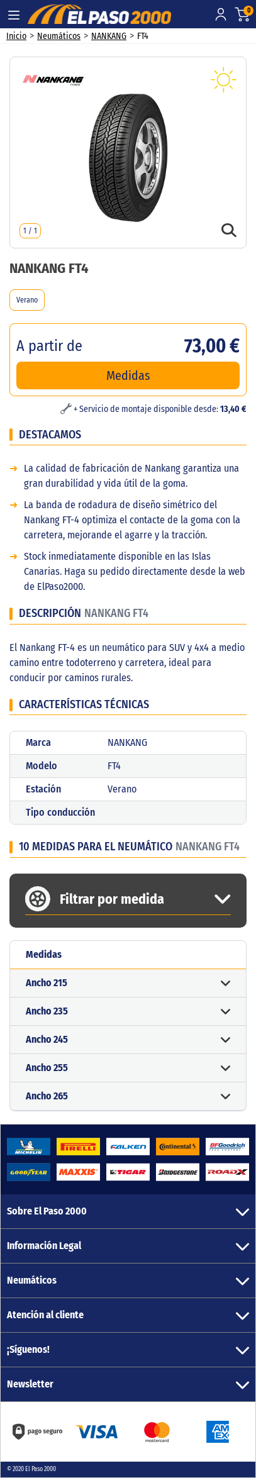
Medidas (128, 375)
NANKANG (108, 36)
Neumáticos (59, 36)
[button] (128, 983)
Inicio (16, 36)
